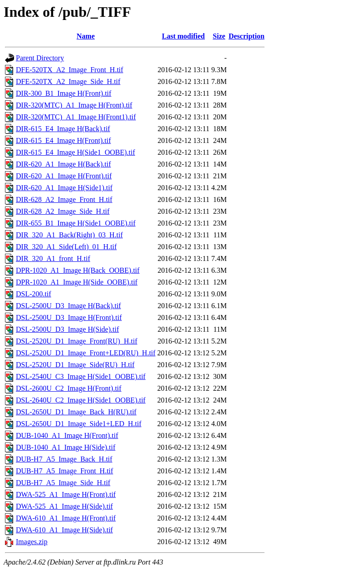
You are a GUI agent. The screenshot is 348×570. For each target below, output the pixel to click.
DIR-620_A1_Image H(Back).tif (63, 164)
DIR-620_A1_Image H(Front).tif (64, 176)
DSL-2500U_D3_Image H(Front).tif (69, 317)
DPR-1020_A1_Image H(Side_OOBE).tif (76, 282)
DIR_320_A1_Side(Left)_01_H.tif (66, 247)
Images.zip (32, 541)
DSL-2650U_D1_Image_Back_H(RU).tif (76, 412)
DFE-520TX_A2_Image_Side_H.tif (68, 81)
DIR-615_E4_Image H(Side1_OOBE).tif (75, 152)
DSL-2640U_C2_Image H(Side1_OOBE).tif (80, 400)
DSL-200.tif (33, 294)
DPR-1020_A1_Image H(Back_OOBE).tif (78, 270)
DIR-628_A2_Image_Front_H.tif (64, 199)
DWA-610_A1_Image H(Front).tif (66, 518)
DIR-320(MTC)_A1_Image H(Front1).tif (76, 117)
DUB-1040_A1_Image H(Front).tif (67, 435)
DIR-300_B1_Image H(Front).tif (63, 93)
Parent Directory (40, 58)
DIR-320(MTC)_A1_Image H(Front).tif (74, 105)
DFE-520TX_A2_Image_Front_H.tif (69, 70)
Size (219, 36)
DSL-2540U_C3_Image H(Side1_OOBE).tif (80, 376)
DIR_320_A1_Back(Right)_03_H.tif (69, 235)
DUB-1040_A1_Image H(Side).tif (66, 447)
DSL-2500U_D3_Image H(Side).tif (67, 329)
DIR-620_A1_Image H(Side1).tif (64, 188)
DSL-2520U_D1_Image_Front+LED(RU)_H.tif (85, 353)
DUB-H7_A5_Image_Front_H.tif (64, 471)
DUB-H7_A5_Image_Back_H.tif (64, 459)
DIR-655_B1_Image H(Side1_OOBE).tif (75, 223)
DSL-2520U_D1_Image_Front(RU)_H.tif (76, 341)
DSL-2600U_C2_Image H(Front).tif (68, 388)
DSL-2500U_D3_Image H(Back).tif (68, 306)
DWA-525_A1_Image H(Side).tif (64, 506)
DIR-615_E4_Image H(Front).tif (63, 140)
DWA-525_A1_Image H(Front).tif (66, 494)
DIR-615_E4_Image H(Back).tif (63, 129)
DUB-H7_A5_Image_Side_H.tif (63, 482)
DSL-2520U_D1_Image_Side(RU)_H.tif (75, 365)
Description (246, 36)
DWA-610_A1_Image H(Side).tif (64, 530)
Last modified (183, 36)
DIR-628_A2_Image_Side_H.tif (63, 211)
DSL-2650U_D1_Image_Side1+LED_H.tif (78, 424)
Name (86, 36)
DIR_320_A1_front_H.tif (53, 258)
